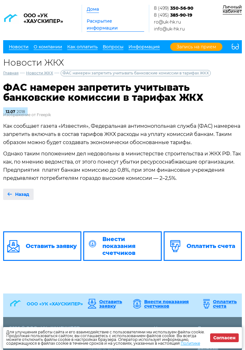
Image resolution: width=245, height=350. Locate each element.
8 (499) (173, 8)
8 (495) (173, 15)
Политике (190, 343)
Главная (11, 73)
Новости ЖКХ (39, 73)
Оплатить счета (225, 303)
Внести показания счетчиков (166, 303)
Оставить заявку (110, 303)
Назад (22, 194)
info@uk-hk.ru (169, 29)
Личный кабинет (232, 9)
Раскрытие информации (102, 24)
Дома (93, 9)
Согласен (224, 338)
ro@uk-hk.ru (167, 22)
